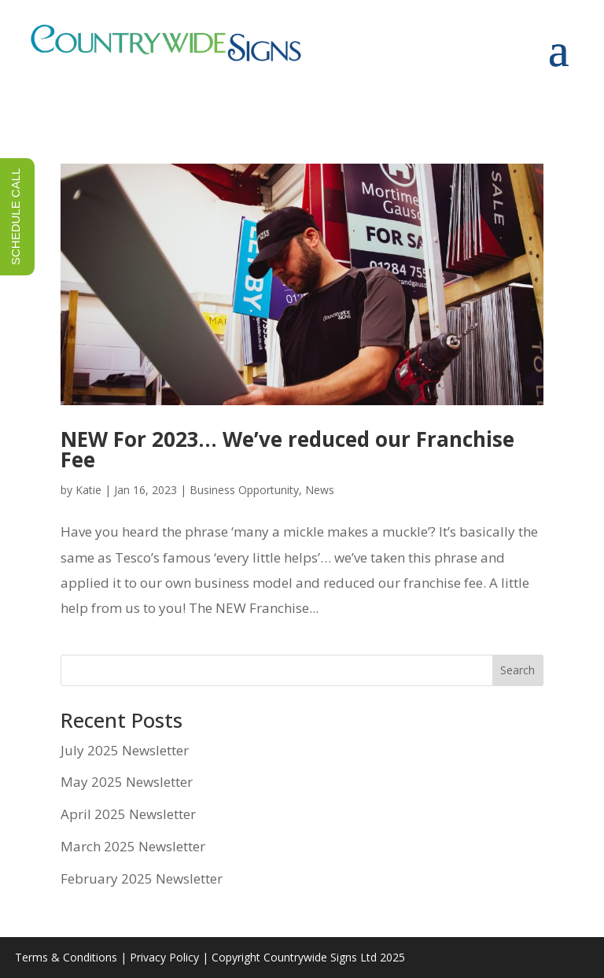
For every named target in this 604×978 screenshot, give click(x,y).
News (319, 489)
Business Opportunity (244, 489)
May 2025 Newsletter (127, 782)
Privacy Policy (164, 957)
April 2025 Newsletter (128, 814)
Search (517, 669)
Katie (88, 489)
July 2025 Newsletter (125, 750)
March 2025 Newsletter (133, 846)
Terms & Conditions (66, 957)
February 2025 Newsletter (142, 878)
